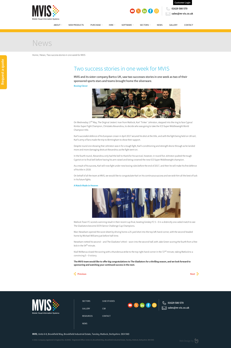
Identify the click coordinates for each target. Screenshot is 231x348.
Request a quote (2, 72)
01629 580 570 (179, 8)
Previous (81, 273)
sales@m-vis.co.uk (182, 13)
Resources (87, 316)
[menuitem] (60, 25)
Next (192, 273)
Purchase (95, 24)
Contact (188, 24)
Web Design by (186, 340)
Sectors (144, 24)
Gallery (173, 24)
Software (127, 24)
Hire (111, 24)
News (159, 24)
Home (35, 54)
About (57, 24)
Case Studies (108, 301)
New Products (76, 24)
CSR (104, 308)
